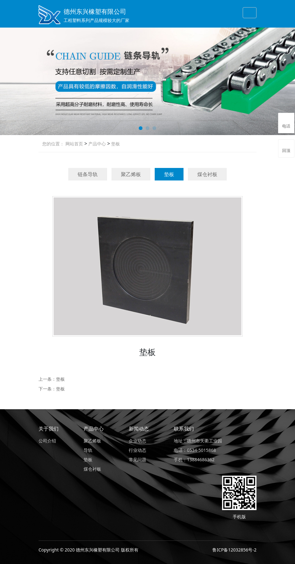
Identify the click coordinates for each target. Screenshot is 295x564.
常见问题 (137, 459)
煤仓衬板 (207, 174)
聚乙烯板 (131, 174)
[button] (140, 128)
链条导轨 (88, 174)
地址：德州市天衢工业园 (198, 441)
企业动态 (137, 441)
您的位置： (53, 144)
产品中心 (96, 144)
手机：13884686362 (194, 459)
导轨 (88, 450)
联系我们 (184, 428)
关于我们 (49, 428)
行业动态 (137, 450)
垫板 (115, 144)
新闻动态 (139, 428)
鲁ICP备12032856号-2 (234, 550)
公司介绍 (47, 441)
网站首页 (74, 144)
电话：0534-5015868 (195, 450)
